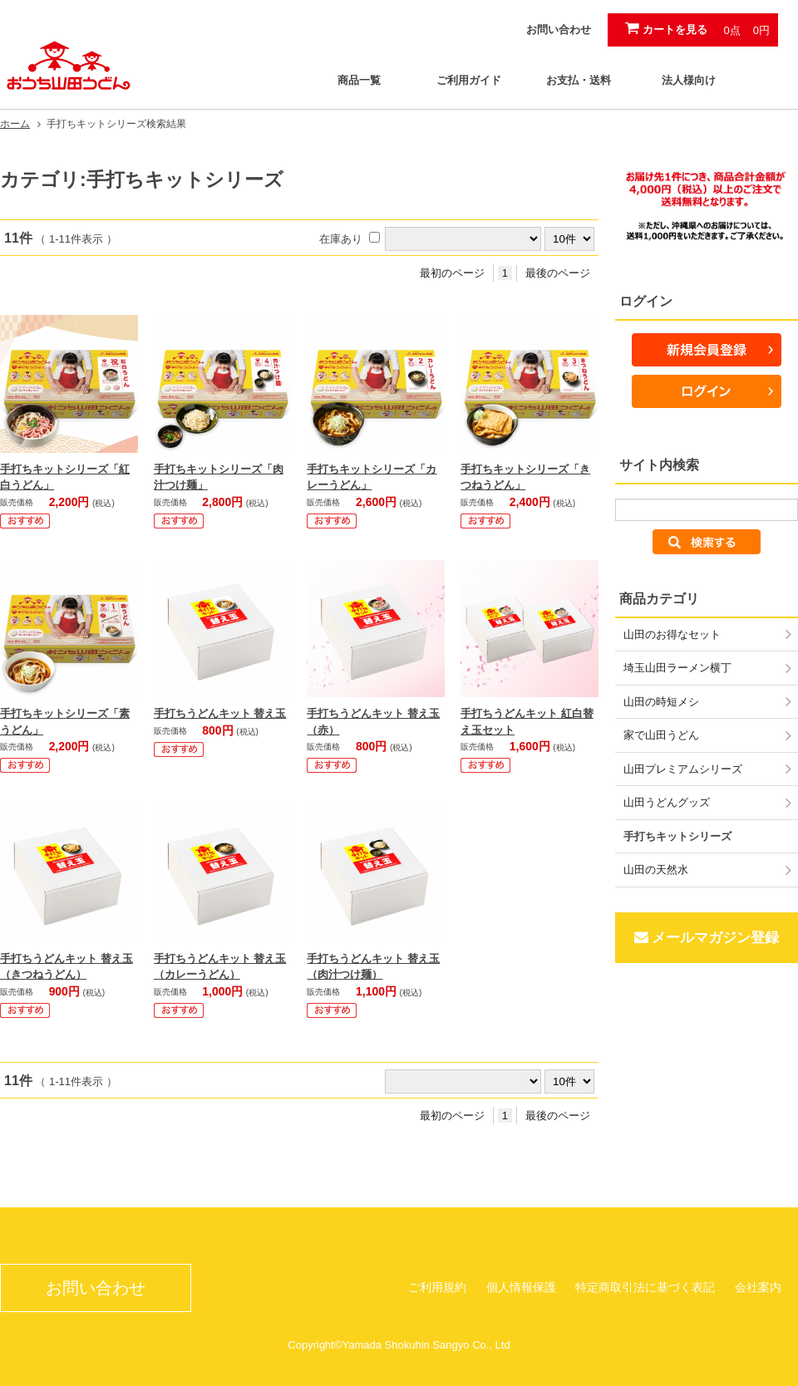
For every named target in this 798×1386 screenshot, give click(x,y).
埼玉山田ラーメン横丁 (677, 667)
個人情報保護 (521, 1287)
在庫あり (340, 239)
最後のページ (557, 273)
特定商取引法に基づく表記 (645, 1287)
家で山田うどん (661, 735)
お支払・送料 (578, 80)
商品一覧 (359, 80)
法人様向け (689, 80)
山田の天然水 (655, 869)
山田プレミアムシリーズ (682, 769)
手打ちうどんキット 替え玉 (220, 713)
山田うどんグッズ (666, 802)
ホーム (15, 124)
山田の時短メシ (661, 701)
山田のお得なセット (672, 634)
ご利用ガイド (468, 80)
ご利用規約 (437, 1287)
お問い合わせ (558, 29)
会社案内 (758, 1287)
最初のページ (452, 273)
